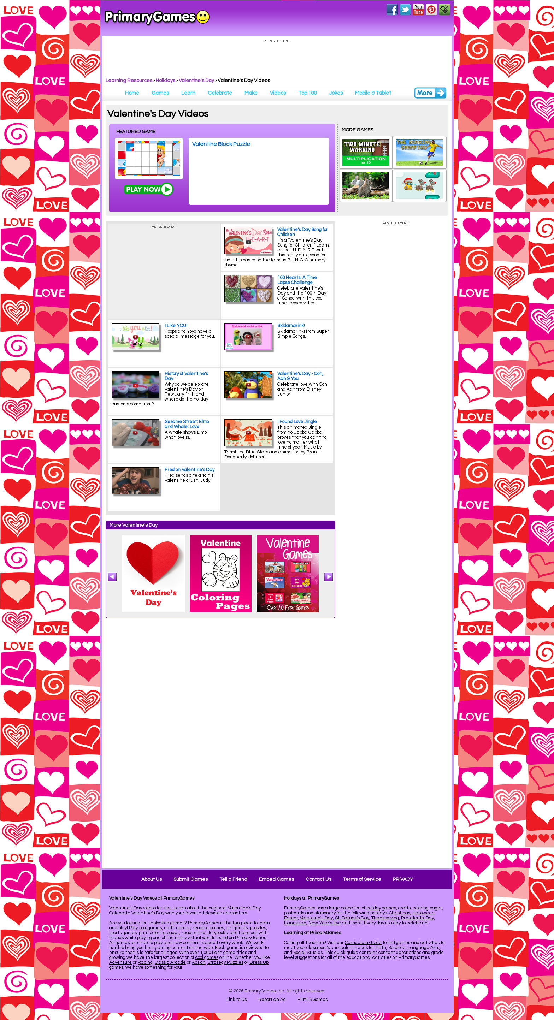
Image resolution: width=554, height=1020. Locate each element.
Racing (145, 962)
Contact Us (318, 879)
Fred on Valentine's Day (189, 469)
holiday (373, 908)
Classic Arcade (170, 962)
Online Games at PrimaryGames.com (157, 18)
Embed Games (276, 879)
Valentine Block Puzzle (221, 144)
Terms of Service (362, 879)
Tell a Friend (233, 879)
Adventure (120, 962)
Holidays (165, 80)
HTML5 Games (312, 999)
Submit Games (190, 879)
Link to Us (236, 999)
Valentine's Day (196, 80)
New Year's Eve (324, 922)
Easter (291, 917)
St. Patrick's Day (352, 917)
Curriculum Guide (363, 942)
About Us (151, 879)
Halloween (423, 913)
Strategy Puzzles (225, 962)
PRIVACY (403, 879)
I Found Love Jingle (297, 421)
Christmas (399, 913)
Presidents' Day (417, 917)
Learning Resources (129, 80)
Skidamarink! (291, 325)
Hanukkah (295, 922)
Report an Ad (272, 999)
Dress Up (259, 962)
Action (198, 962)
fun (236, 922)
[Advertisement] (395, 756)
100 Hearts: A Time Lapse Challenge (297, 280)
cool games (150, 927)
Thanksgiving (385, 917)
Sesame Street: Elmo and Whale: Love (187, 424)
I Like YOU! (176, 325)
